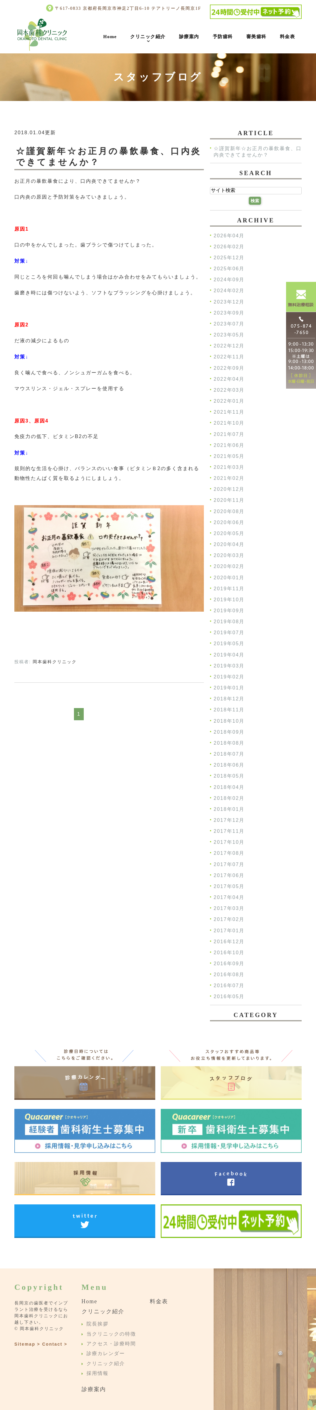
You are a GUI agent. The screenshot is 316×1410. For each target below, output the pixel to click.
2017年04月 (229, 897)
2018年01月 (229, 809)
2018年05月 (229, 776)
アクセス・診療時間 (111, 1343)
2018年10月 (229, 721)
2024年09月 (229, 279)
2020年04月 (229, 544)
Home (110, 36)
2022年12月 (229, 346)
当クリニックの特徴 (111, 1333)
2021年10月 (229, 423)
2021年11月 (229, 412)
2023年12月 (229, 301)
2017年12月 (229, 820)
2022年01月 (229, 401)
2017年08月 (229, 853)
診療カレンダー (105, 1353)
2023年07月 (229, 323)
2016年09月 (229, 963)
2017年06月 (229, 875)
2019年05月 (229, 643)
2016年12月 (229, 941)
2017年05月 (229, 886)
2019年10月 (229, 599)
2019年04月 (229, 654)
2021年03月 (229, 467)
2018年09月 (229, 732)
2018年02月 (229, 798)
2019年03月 (229, 665)
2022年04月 (229, 379)
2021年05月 (229, 456)
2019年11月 (229, 588)
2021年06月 (229, 445)
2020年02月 (229, 566)
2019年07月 (229, 632)
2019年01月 (229, 687)
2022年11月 (229, 357)
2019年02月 (229, 676)
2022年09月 (229, 368)
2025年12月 (229, 257)
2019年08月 (229, 621)
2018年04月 (229, 787)
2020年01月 (229, 577)
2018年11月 (229, 710)
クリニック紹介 (148, 36)
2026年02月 (229, 246)
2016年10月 (229, 952)
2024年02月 (229, 290)
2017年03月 (229, 908)
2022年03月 (229, 390)
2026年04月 (229, 235)
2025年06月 (229, 269)
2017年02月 (229, 919)
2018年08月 (229, 743)
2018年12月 (229, 699)
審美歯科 (256, 36)
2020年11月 (229, 500)
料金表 (287, 36)
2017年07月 (229, 864)
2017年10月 (229, 842)
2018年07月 (229, 754)
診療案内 (189, 36)
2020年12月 (229, 489)
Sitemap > (27, 1344)
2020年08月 (229, 511)
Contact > (54, 1344)
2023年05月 (229, 334)
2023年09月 (229, 312)
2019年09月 (229, 610)
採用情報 (97, 1373)
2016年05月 (229, 996)
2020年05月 (229, 533)
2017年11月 (229, 831)
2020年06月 (229, 522)
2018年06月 (229, 765)
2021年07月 (229, 434)
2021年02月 (229, 478)
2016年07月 (229, 985)
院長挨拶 (97, 1324)
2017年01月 (229, 930)
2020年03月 (229, 555)
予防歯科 (223, 36)
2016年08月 (229, 974)
